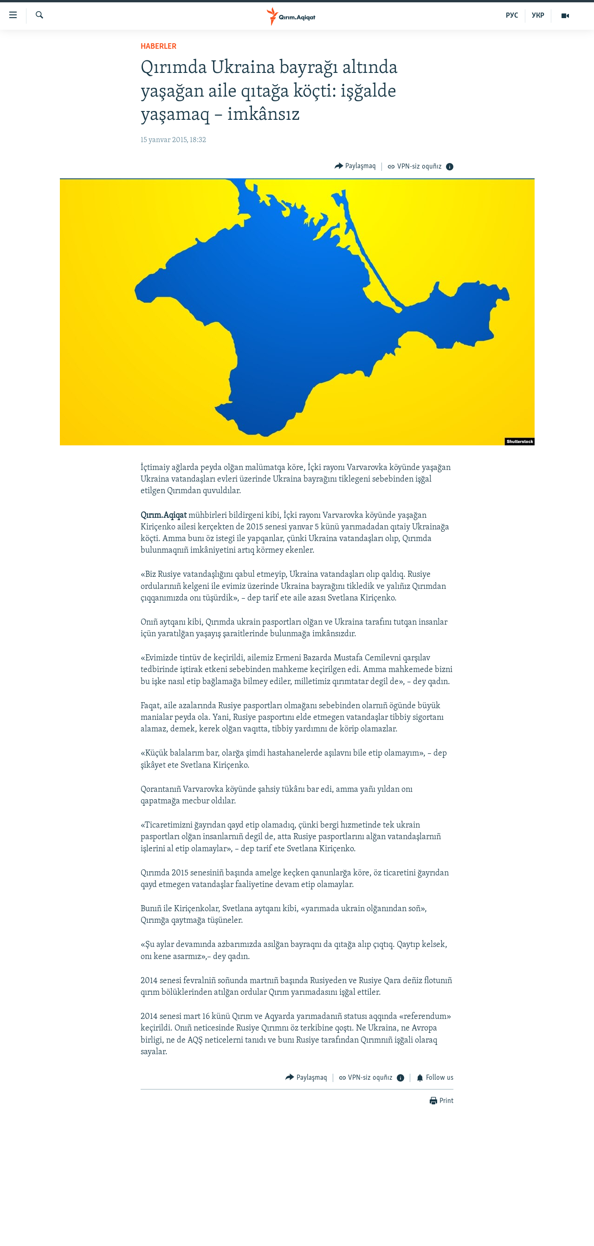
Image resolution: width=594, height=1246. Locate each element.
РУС (512, 16)
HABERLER (158, 46)
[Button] (355, 166)
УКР (538, 16)
